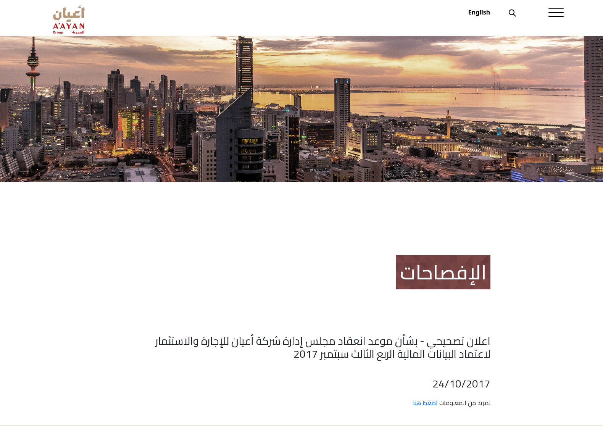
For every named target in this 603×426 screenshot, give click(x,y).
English (479, 12)
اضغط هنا (425, 402)
